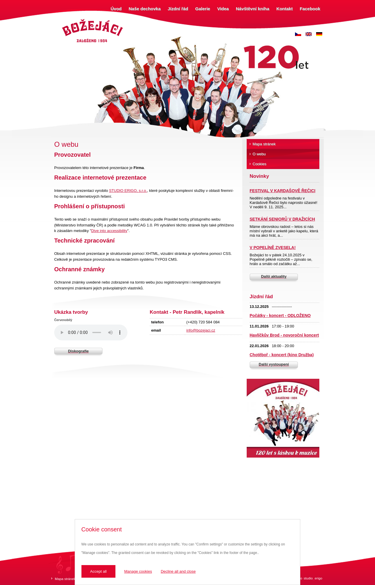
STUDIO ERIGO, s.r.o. (128, 190)
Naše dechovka (145, 8)
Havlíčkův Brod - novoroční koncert (284, 335)
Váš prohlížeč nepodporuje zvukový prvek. (90, 332)
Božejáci (67, 20)
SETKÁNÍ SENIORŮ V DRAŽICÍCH (282, 219)
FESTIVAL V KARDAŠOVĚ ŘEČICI (282, 190)
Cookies (259, 164)
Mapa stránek (264, 144)
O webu (259, 154)
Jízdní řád (178, 8)
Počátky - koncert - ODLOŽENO (280, 315)
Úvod (116, 8)
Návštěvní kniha (252, 8)
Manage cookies (138, 571)
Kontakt (284, 8)
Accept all (98, 571)
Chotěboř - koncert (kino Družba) (282, 354)
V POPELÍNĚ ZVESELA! (273, 247)
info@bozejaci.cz (200, 330)
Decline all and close (178, 571)
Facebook (310, 8)
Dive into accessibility (109, 230)
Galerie (202, 8)
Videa (223, 8)
